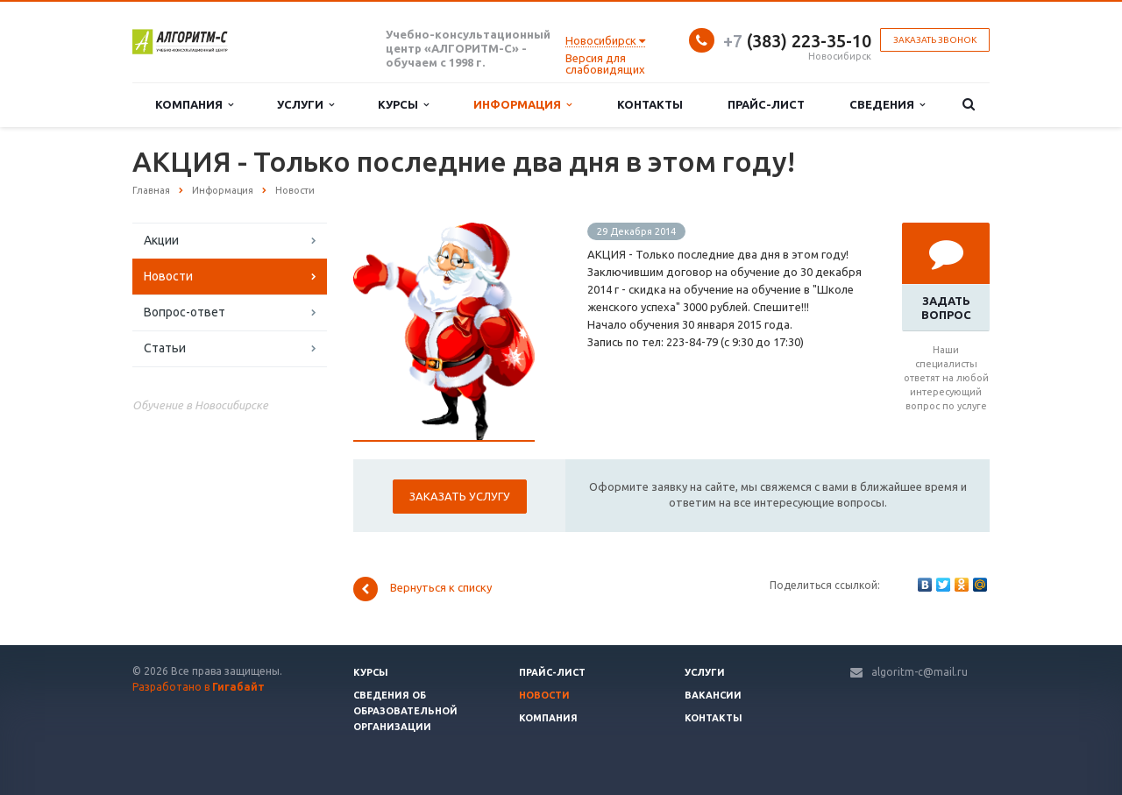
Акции (161, 240)
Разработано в (198, 686)
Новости (168, 276)
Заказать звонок (934, 40)
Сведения (887, 104)
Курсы (403, 104)
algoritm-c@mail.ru (919, 672)
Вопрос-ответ (184, 312)
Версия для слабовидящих (605, 63)
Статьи (165, 348)
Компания (194, 104)
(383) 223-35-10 (797, 41)
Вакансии (713, 695)
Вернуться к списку (422, 589)
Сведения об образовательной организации (405, 711)
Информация (522, 104)
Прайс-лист (766, 104)
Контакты (650, 104)
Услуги (305, 104)
